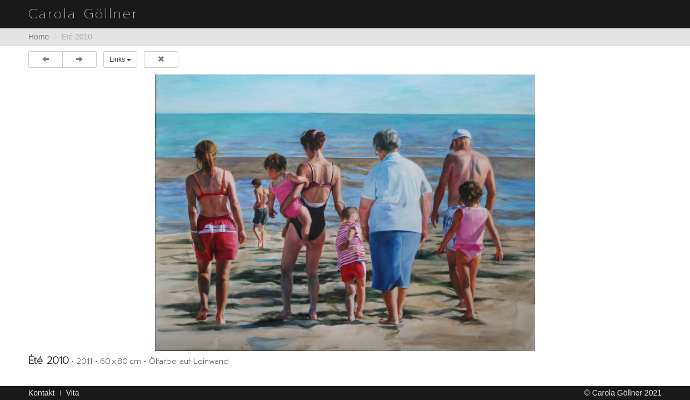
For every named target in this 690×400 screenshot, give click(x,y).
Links (120, 59)
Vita (72, 392)
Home (38, 36)
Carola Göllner (83, 14)
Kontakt (41, 392)
